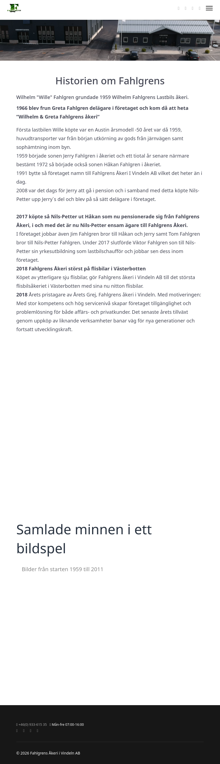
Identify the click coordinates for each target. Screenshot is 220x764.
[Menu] (209, 8)
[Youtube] (185, 8)
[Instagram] (192, 8)
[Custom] (199, 8)
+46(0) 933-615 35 (32, 724)
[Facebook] (179, 8)
